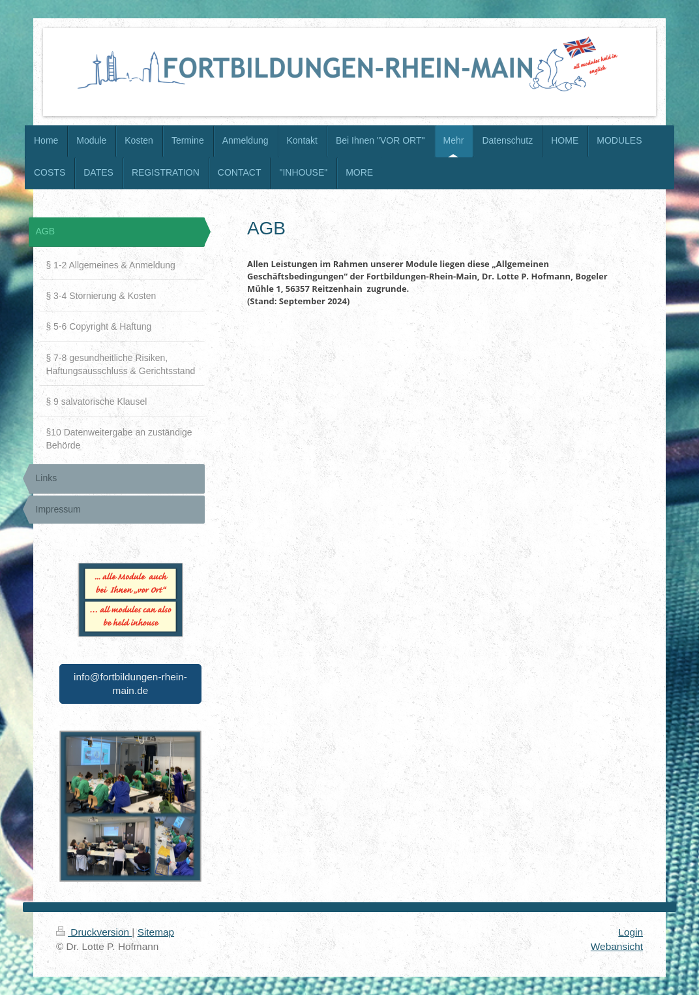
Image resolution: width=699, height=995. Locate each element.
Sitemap (156, 932)
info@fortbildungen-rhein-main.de (130, 684)
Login (630, 932)
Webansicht (617, 946)
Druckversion (94, 932)
